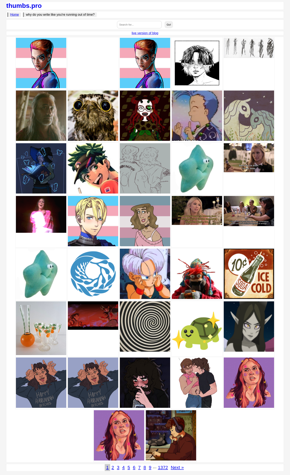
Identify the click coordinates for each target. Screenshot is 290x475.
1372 (163, 467)
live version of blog (145, 33)
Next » (177, 467)
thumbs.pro (24, 5)
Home (14, 14)
